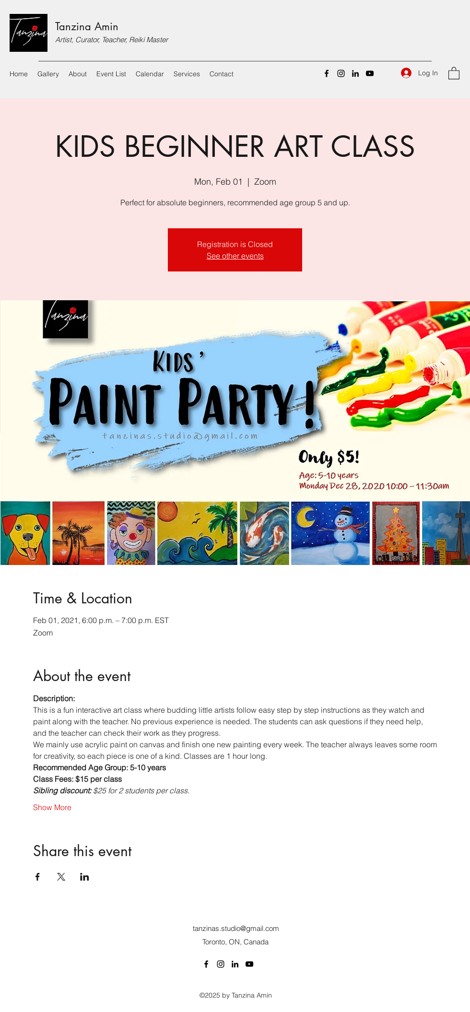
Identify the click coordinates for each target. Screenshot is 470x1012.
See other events (235, 255)
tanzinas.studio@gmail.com (236, 928)
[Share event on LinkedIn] (84, 877)
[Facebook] (326, 73)
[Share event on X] (61, 877)
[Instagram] (341, 73)
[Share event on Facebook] (37, 877)
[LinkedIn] (355, 73)
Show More (52, 807)
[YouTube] (370, 73)
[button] (453, 72)
